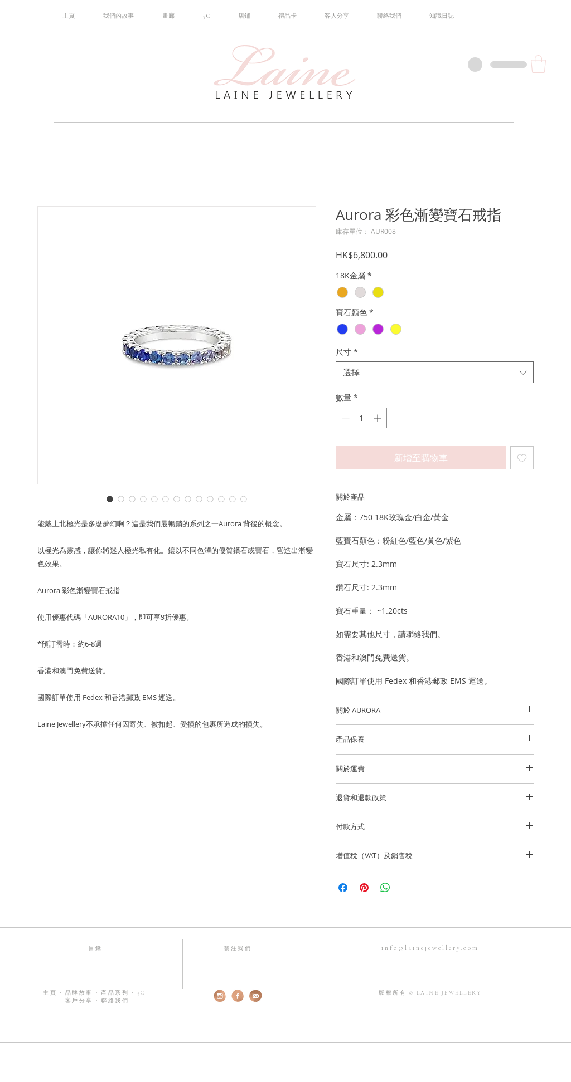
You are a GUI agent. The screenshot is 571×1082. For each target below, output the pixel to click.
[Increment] (378, 418)
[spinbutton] (361, 418)
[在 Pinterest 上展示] (364, 887)
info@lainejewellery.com (430, 948)
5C (141, 993)
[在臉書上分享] (343, 887)
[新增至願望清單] (522, 457)
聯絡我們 (115, 1000)
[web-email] (256, 996)
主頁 (51, 993)
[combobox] (435, 372)
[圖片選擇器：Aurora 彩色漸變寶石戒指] (109, 499)
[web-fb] (238, 996)
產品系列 (116, 993)
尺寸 (347, 351)
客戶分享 (78, 1000)
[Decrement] (344, 418)
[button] (206, 16)
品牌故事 (80, 993)
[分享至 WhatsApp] (385, 887)
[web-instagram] (220, 996)
